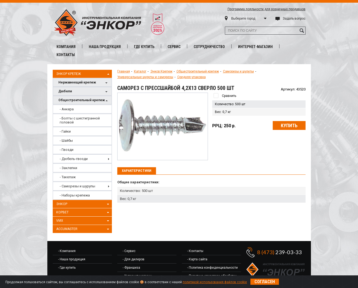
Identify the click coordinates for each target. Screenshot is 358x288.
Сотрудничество (209, 47)
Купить (289, 125)
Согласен (264, 281)
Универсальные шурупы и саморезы (145, 77)
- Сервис (129, 251)
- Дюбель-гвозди (74, 159)
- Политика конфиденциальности (212, 267)
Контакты (65, 55)
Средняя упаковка (191, 77)
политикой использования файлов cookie (215, 282)
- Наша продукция (71, 259)
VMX (83, 221)
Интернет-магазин (255, 47)
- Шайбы (66, 140)
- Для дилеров (133, 259)
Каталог (140, 71)
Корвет (83, 212)
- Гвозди (66, 150)
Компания (66, 47)
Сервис (174, 47)
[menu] (82, 152)
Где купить (144, 47)
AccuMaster (83, 229)
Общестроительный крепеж (83, 100)
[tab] (136, 171)
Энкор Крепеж (83, 74)
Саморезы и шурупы (238, 71)
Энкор (83, 204)
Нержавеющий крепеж (83, 83)
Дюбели (83, 91)
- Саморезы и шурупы (77, 186)
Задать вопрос (294, 18)
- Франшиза (131, 267)
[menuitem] (82, 109)
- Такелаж (68, 177)
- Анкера (67, 109)
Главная (123, 71)
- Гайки (65, 131)
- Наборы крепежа (75, 195)
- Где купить (67, 267)
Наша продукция (105, 47)
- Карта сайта (197, 259)
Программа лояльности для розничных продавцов (267, 9)
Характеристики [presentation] (136, 171)
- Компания (67, 251)
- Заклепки (68, 168)
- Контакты (195, 251)
